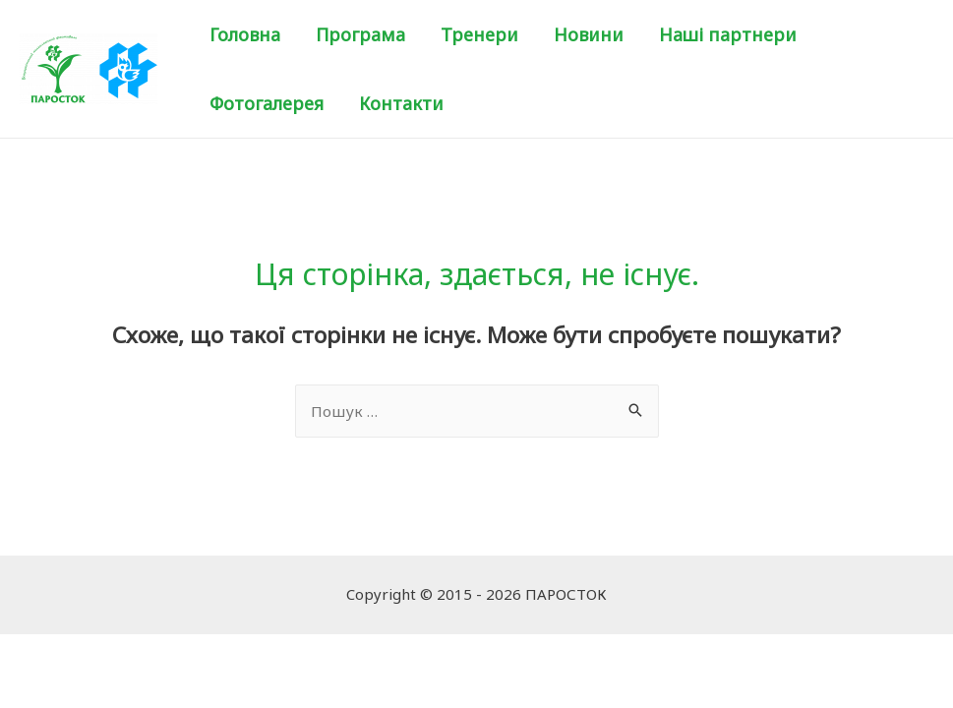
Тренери (479, 34)
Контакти (401, 103)
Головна (244, 34)
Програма (360, 34)
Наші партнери (728, 34)
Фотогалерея (266, 103)
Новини (589, 34)
